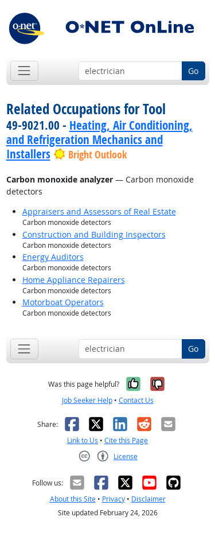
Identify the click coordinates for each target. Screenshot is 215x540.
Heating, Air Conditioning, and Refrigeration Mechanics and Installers (99, 139)
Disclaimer (148, 499)
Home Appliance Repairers (73, 279)
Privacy (113, 499)
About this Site (73, 499)
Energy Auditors (53, 256)
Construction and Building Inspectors (94, 234)
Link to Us (82, 440)
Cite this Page (126, 440)
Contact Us (136, 400)
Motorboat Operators (63, 302)
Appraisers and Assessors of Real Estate (99, 211)
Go (193, 70)
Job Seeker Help (87, 400)
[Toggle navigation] (24, 71)
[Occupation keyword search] (130, 71)
